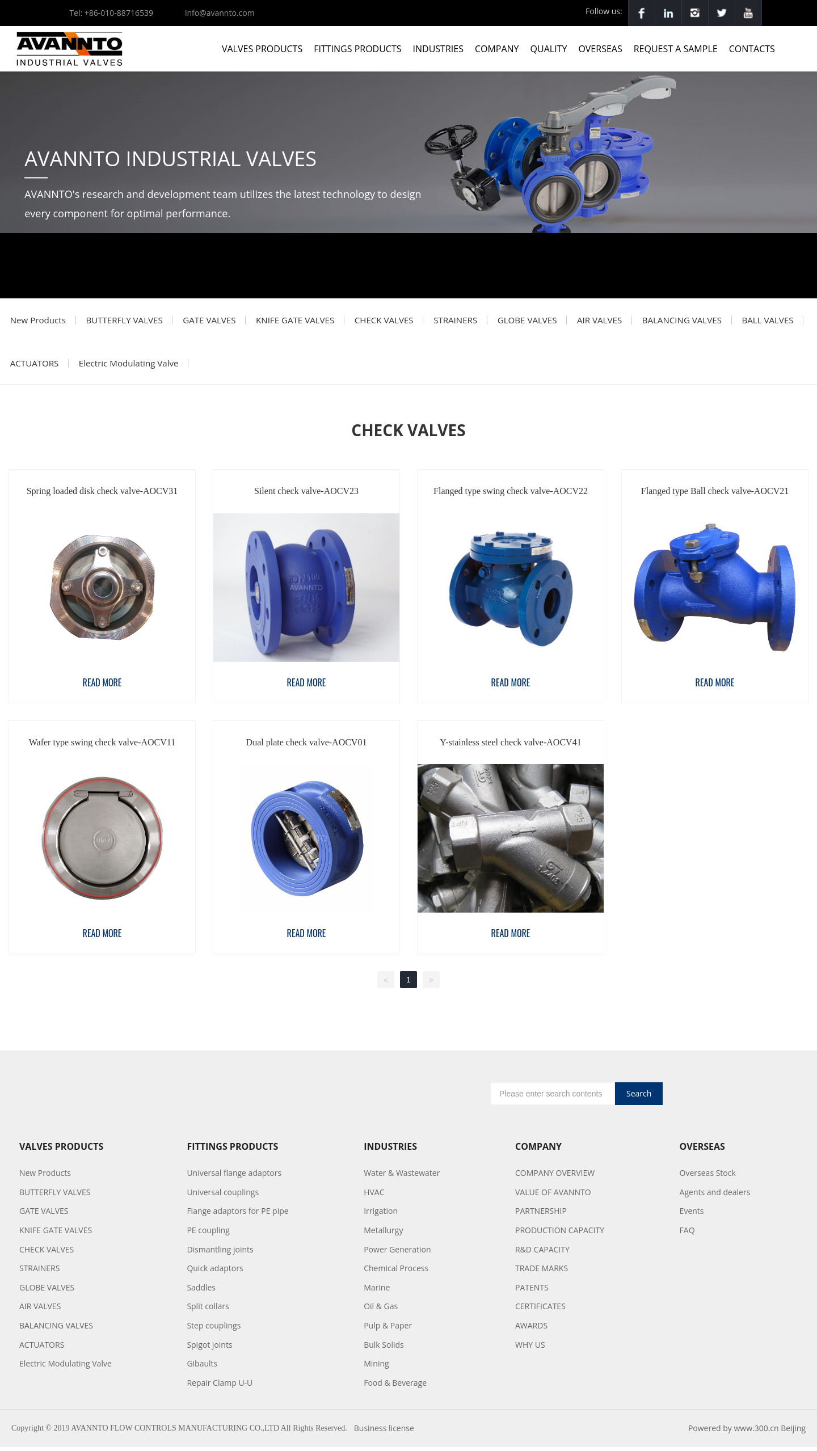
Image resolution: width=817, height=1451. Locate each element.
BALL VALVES (37, 366)
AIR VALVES (615, 321)
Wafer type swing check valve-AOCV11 (102, 746)
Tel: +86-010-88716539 (111, 12)
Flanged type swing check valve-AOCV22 (510, 495)
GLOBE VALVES (540, 321)
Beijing (793, 1432)
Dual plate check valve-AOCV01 (306, 746)
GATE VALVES (214, 321)
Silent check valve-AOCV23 (306, 495)
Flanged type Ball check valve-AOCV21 (715, 495)
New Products (38, 321)
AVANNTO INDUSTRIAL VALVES (170, 158)
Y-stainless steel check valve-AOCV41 (510, 746)
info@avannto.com (220, 12)
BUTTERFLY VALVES (127, 321)
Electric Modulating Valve (206, 366)
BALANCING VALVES (699, 321)
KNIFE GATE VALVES (303, 321)
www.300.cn (756, 1432)
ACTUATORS (110, 366)
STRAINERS (467, 321)
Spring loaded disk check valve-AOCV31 (102, 495)
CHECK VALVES (393, 321)
